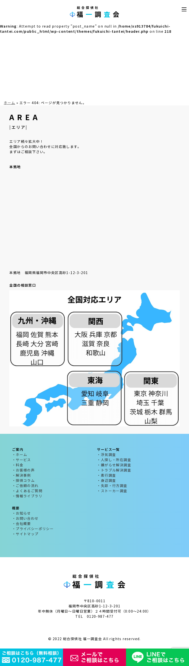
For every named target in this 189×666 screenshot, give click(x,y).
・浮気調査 (106, 454)
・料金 (17, 464)
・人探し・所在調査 (114, 459)
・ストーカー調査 (112, 490)
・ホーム (19, 454)
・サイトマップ (25, 533)
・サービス (21, 459)
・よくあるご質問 (27, 490)
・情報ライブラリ (27, 495)
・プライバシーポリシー (33, 528)
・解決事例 (21, 475)
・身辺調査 (106, 480)
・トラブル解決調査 (114, 470)
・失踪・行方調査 (112, 485)
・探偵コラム (23, 480)
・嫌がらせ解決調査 (114, 464)
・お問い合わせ (25, 518)
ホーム (9, 102)
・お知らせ (21, 513)
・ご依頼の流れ (25, 485)
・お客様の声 (23, 470)
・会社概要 (21, 523)
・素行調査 (106, 475)
